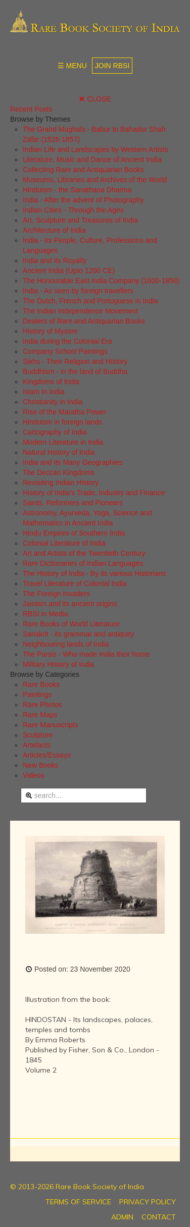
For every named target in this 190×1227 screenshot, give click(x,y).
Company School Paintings (65, 351)
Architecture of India (54, 230)
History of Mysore (50, 331)
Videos (33, 775)
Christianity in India (52, 402)
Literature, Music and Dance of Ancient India (92, 159)
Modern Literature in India (63, 442)
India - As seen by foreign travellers (78, 291)
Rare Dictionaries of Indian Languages (83, 563)
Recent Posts (31, 109)
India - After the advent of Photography (83, 200)
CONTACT (158, 1216)
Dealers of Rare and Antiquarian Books (84, 321)
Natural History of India (58, 452)
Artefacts (37, 745)
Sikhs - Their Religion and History (75, 361)
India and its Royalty (54, 260)
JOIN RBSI (112, 66)
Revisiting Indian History (61, 482)
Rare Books (41, 684)
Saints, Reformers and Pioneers (73, 503)
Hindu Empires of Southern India (74, 533)
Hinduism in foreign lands (62, 422)
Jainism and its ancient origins (70, 604)
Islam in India (43, 392)
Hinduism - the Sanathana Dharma (77, 190)
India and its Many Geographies (73, 462)
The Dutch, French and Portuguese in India (90, 301)
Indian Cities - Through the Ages (73, 210)
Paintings (37, 694)
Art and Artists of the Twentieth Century (84, 553)
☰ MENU (72, 66)
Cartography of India (55, 432)
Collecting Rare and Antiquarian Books (83, 170)
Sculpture (38, 735)
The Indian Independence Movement (80, 311)
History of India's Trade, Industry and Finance (94, 493)
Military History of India (58, 664)
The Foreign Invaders (56, 594)
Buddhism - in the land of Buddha (75, 371)
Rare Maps (40, 715)
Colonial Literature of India (64, 543)
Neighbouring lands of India (66, 644)
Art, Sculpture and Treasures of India (80, 220)
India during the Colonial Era (67, 341)
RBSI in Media (45, 614)
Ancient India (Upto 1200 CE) (69, 270)
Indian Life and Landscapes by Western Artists (95, 149)
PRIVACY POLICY (147, 1201)
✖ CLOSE (95, 99)
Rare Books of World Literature (71, 624)
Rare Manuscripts (50, 725)
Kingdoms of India (51, 382)
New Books (41, 765)
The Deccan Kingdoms (58, 472)
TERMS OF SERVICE (78, 1201)
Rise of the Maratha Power (65, 412)
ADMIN (122, 1216)
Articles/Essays (47, 755)
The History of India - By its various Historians (94, 573)
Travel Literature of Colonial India (75, 583)
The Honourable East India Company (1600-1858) (101, 281)
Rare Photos (42, 705)
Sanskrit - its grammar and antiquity (78, 634)
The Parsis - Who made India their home (86, 654)
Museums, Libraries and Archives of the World (95, 180)
